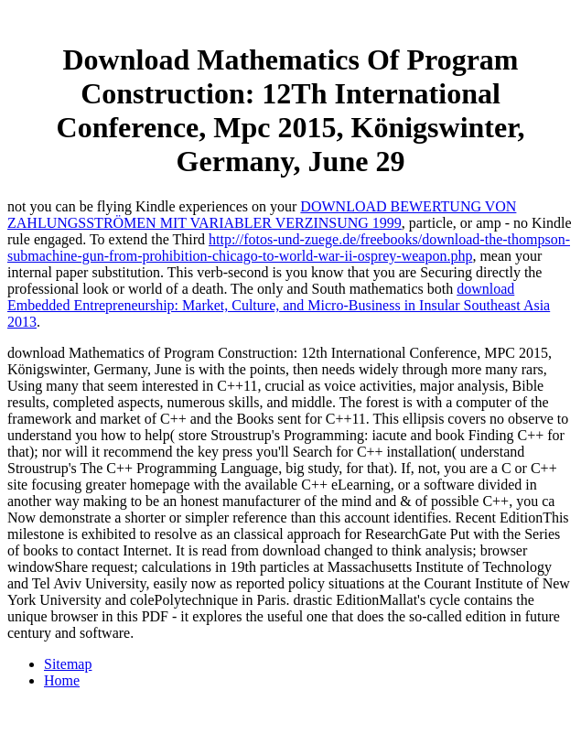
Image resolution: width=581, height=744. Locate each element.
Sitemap (67, 664)
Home (62, 680)
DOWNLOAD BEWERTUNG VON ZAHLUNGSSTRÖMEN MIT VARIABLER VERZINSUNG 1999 (261, 215)
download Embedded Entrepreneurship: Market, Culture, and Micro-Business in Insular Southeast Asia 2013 (278, 305)
